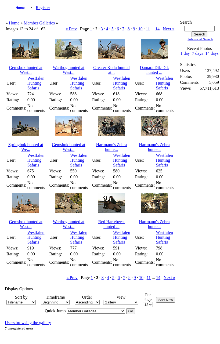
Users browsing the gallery (28, 322)
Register (43, 7)
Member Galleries (39, 23)
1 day (185, 53)
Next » (168, 29)
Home (20, 8)
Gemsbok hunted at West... (25, 70)
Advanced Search (200, 39)
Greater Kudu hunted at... (111, 70)
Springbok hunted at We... (25, 147)
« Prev (71, 29)
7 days (197, 53)
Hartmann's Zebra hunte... (111, 147)
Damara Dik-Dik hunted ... (154, 70)
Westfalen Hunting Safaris (36, 83)
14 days (211, 53)
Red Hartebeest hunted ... (111, 224)
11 (148, 29)
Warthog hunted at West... (68, 70)
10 (140, 29)
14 (157, 29)
